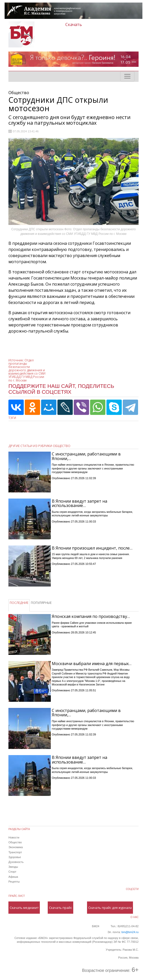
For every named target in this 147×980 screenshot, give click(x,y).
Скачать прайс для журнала (110, 907)
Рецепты (14, 881)
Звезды (13, 866)
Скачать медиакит (24, 907)
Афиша (13, 876)
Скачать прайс (60, 907)
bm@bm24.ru (130, 932)
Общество (15, 842)
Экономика (15, 847)
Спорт (12, 871)
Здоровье (14, 857)
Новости (13, 837)
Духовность (15, 861)
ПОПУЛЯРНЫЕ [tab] (41, 603)
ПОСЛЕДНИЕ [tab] (19, 603)
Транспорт (15, 852)
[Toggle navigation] (127, 76)
